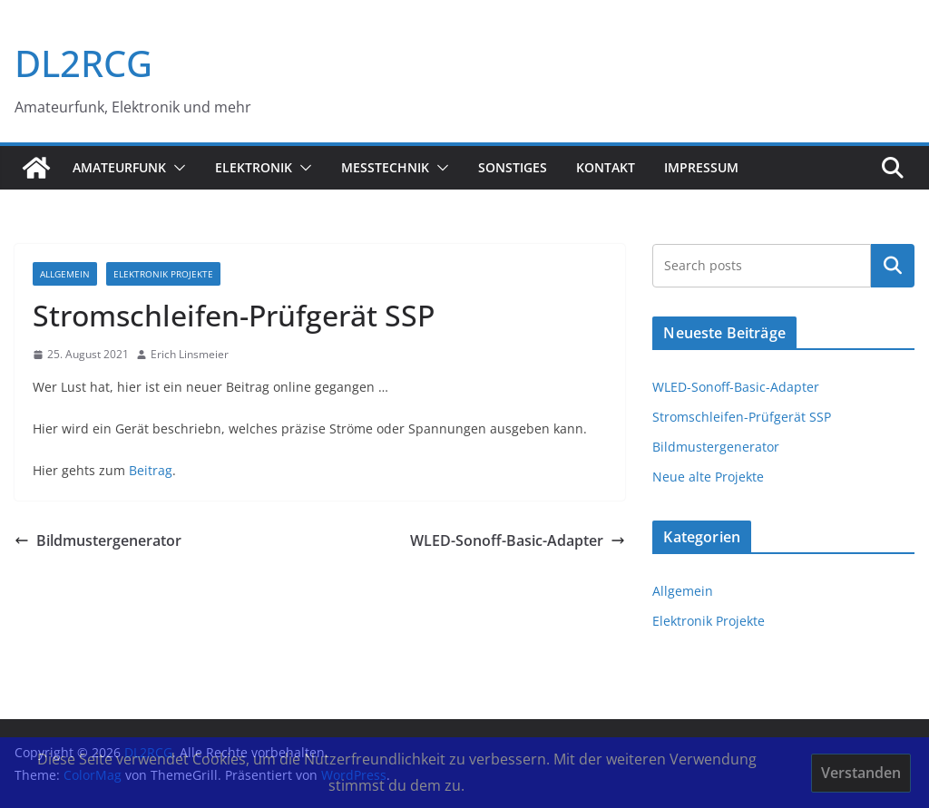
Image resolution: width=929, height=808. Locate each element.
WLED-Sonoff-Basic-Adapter (517, 540)
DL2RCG (83, 63)
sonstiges (512, 167)
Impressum (701, 167)
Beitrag (150, 470)
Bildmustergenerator (98, 540)
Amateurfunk (119, 167)
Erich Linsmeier (190, 354)
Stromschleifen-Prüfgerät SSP (741, 416)
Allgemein (65, 274)
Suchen (892, 266)
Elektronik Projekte (163, 274)
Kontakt (605, 167)
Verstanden (861, 773)
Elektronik (253, 167)
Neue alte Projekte (708, 476)
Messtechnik (385, 167)
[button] (176, 167)
